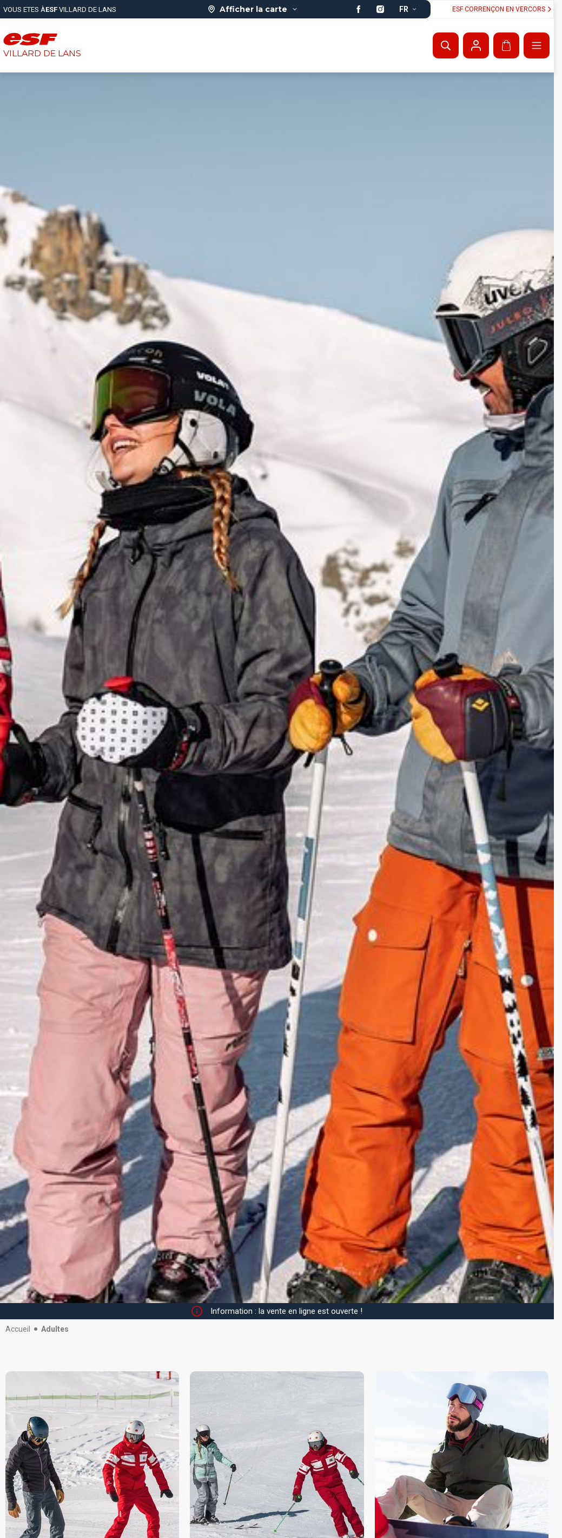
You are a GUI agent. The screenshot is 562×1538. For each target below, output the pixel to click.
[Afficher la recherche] (446, 45)
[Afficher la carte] (253, 9)
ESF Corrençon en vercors (503, 9)
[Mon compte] (476, 45)
